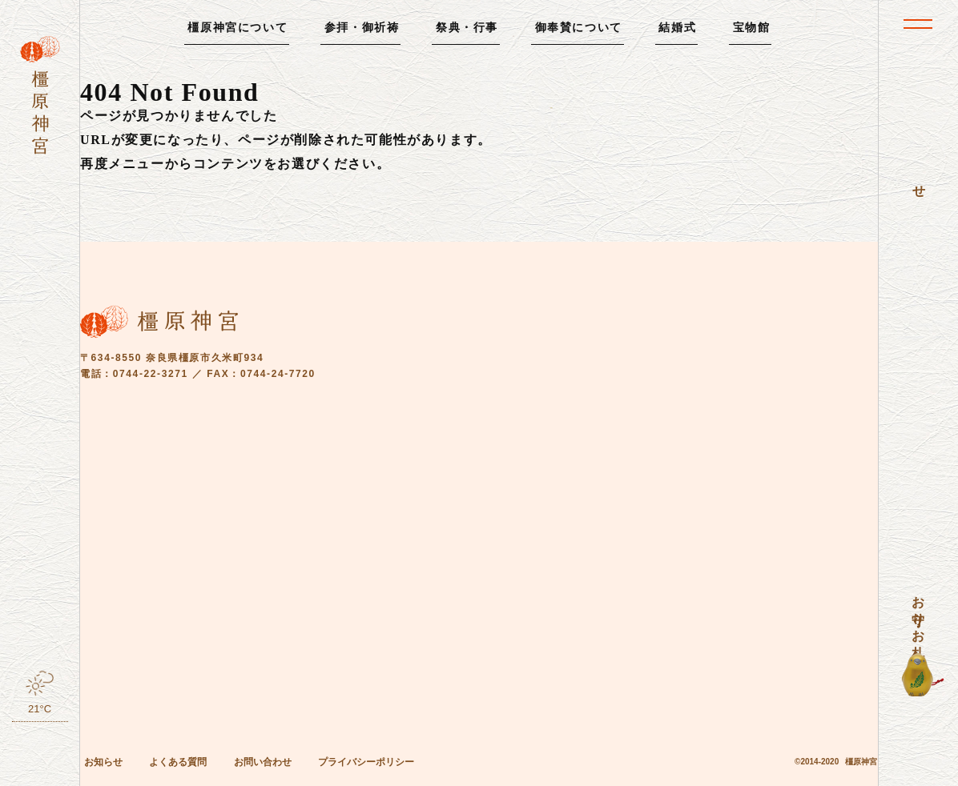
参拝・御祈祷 (362, 28)
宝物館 (752, 28)
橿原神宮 (861, 761)
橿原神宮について (237, 28)
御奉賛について (578, 28)
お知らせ (103, 762)
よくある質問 (178, 762)
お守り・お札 (918, 612)
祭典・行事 (467, 28)
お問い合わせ (263, 762)
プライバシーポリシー (366, 762)
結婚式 (677, 28)
